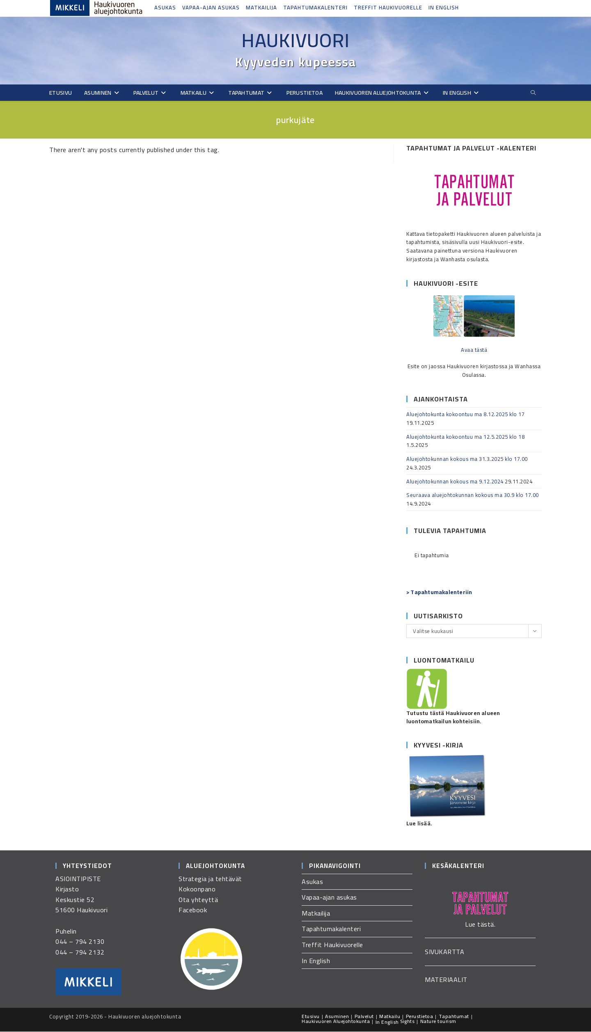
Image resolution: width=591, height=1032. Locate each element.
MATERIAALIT (446, 980)
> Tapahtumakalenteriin (439, 592)
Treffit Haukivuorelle (388, 7)
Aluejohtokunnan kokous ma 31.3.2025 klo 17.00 (467, 459)
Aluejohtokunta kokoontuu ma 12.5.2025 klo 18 (465, 437)
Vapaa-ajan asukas (211, 7)
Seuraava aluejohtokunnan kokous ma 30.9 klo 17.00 (472, 495)
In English (443, 7)
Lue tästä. (480, 924)
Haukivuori (295, 40)
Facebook (193, 910)
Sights (407, 1021)
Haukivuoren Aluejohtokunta (336, 1021)
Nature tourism (438, 1021)
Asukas (165, 7)
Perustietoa (419, 1016)
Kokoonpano (197, 889)
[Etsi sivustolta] (533, 93)
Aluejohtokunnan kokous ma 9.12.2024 (455, 482)
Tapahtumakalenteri (315, 7)
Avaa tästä (474, 350)
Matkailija (261, 7)
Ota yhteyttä (198, 900)
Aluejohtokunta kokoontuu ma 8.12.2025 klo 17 (465, 414)
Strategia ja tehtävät (210, 879)
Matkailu (389, 1016)
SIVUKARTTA (444, 952)
